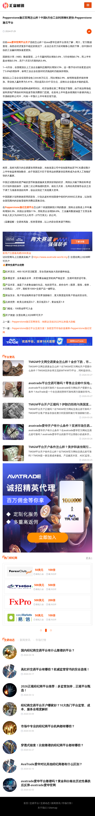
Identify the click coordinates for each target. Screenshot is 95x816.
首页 (26, 803)
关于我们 (42, 808)
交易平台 (34, 803)
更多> (89, 557)
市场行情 (66, 803)
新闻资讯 (56, 803)
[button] (41, 630)
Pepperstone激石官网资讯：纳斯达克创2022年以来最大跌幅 (43, 321)
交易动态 (45, 803)
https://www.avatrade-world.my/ (50, 257)
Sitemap (52, 808)
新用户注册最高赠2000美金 (17, 253)
